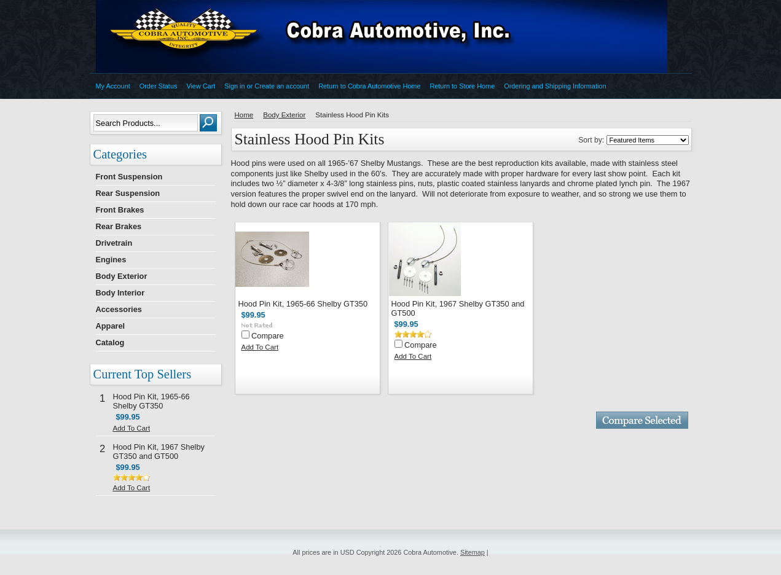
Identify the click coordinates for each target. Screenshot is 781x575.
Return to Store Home (462, 86)
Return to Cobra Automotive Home (369, 86)
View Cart (200, 86)
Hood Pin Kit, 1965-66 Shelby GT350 (151, 401)
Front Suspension (129, 176)
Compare (267, 335)
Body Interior (120, 292)
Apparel (110, 326)
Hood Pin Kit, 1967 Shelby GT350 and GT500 (159, 451)
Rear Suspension (128, 193)
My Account (113, 86)
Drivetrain (114, 243)
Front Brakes (120, 209)
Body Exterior (121, 276)
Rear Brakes (119, 226)
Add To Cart (132, 428)
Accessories (119, 309)
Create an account (281, 86)
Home (244, 115)
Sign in (234, 86)
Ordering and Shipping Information (555, 86)
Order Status (158, 86)
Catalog (110, 342)
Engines (111, 259)
